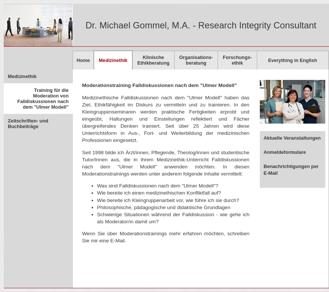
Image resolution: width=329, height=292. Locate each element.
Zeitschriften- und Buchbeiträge (28, 123)
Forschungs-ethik (237, 60)
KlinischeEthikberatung (153, 60)
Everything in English (292, 60)
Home (83, 60)
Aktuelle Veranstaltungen (292, 138)
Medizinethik (22, 76)
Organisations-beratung (196, 60)
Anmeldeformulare (285, 152)
